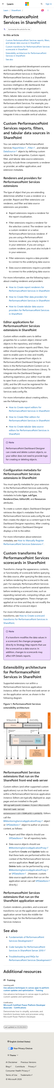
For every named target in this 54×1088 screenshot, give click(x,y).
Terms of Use (11, 1075)
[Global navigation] (3, 3)
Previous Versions (28, 1062)
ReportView (18, 147)
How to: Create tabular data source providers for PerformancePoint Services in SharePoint (29, 310)
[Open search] (41, 3)
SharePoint (16, 10)
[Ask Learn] (43, 10)
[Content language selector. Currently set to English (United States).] (19, 1041)
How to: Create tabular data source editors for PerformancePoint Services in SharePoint (29, 430)
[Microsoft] (27, 4)
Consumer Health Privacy (17, 1070)
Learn (5, 10)
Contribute (20, 1066)
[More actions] (48, 10)
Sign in (49, 3)
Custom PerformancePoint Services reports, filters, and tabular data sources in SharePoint (28, 41)
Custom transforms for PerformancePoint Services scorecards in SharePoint (28, 48)
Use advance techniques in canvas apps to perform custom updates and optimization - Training (26, 989)
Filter (30, 147)
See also (9, 59)
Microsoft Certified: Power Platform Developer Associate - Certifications (24, 1006)
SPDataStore (12, 824)
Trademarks (26, 1075)
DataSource (9, 151)
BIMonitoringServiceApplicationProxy (22, 820)
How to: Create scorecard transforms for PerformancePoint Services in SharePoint (25, 619)
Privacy (31, 1066)
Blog (8, 1066)
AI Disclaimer (11, 1062)
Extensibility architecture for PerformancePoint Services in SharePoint (26, 54)
